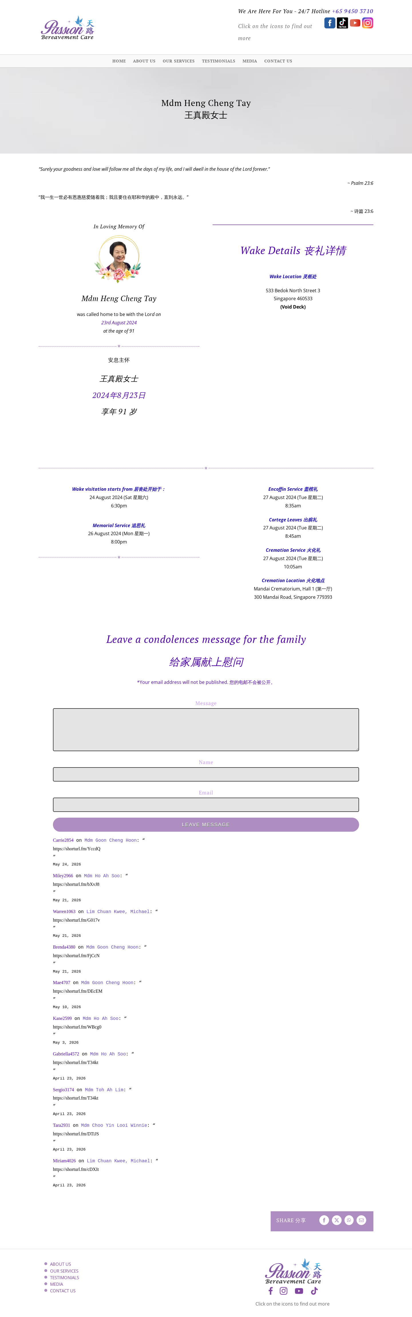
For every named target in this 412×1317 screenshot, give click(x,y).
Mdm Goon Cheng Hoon (110, 840)
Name (206, 762)
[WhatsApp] (349, 1220)
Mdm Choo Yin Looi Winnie (114, 1125)
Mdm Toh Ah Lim (104, 1090)
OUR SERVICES (64, 1271)
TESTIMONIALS (64, 1277)
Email (206, 792)
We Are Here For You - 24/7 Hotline (284, 11)
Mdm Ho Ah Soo (102, 876)
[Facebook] (324, 1220)
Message (206, 703)
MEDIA (56, 1284)
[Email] (361, 1220)
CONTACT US (63, 1291)
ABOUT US (60, 1264)
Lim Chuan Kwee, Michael (118, 911)
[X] (336, 1220)
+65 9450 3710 (352, 11)
